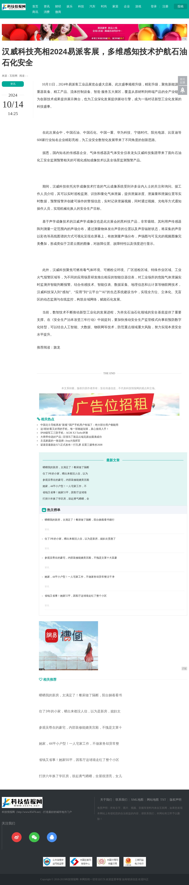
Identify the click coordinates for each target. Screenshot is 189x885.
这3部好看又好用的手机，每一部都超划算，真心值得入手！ (74, 429)
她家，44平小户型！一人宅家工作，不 (65, 486)
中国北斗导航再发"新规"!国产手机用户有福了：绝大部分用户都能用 (79, 424)
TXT (163, 799)
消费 (47, 11)
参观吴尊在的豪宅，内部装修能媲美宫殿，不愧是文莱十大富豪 (81, 557)
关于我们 (106, 799)
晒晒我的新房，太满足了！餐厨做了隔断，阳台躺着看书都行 (79, 519)
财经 (58, 6)
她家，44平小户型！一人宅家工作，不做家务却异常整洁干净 (79, 576)
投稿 (180, 6)
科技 (81, 6)
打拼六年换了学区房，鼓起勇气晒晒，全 (66, 498)
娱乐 (70, 6)
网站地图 (153, 799)
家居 (115, 6)
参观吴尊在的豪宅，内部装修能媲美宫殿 (66, 479)
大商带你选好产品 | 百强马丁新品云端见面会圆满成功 (71, 436)
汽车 (92, 6)
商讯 (35, 11)
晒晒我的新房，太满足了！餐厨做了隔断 (66, 467)
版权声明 (175, 799)
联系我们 (121, 799)
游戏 (138, 6)
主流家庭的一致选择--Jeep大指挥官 (60, 440)
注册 (165, 6)
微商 (58, 11)
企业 (127, 6)
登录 (154, 6)
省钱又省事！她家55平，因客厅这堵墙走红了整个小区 (76, 595)
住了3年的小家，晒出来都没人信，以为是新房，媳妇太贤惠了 (80, 538)
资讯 (47, 6)
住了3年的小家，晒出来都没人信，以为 (65, 473)
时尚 (104, 6)
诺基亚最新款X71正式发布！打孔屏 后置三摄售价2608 (71, 444)
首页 (35, 6)
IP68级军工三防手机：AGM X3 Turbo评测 (64, 432)
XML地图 (137, 799)
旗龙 (57, 347)
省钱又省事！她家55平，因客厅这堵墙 (65, 492)
